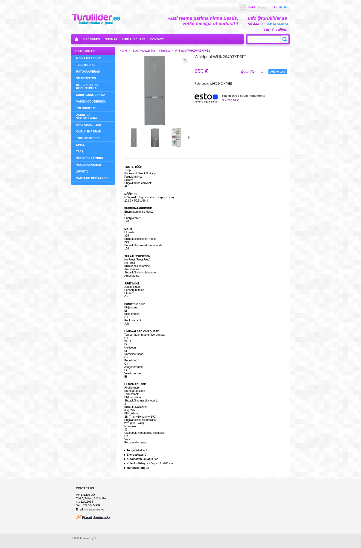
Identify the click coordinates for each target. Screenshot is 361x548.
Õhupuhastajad (88, 124)
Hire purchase (133, 39)
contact (157, 39)
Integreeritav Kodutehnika (87, 86)
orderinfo (91, 39)
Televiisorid (85, 65)
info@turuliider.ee (94, 509)
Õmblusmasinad (88, 131)
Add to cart (277, 71)
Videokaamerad (88, 165)
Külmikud (165, 50)
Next (189, 137)
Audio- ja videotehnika (86, 116)
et (280, 7)
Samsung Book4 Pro (92, 178)
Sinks (80, 145)
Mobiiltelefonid (88, 58)
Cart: (257, 7)
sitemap (111, 39)
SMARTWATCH (86, 78)
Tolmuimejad (86, 108)
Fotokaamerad (88, 71)
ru (286, 7)
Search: (284, 39)
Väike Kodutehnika (91, 101)
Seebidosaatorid (89, 158)
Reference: (202, 83)
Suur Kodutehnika (90, 95)
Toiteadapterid (88, 138)
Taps (79, 151)
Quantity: (248, 71)
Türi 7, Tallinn (275, 29)
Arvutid (82, 171)
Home (123, 50)
